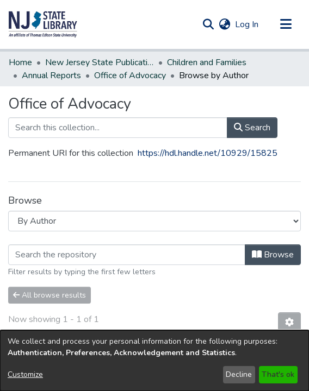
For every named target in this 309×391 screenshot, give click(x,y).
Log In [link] (247, 24)
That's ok (278, 374)
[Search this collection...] (117, 114)
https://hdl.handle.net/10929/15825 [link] (207, 140)
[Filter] (126, 241)
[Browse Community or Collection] (154, 208)
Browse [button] (273, 242)
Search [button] (252, 115)
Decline (239, 374)
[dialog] (154, 360)
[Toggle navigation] (285, 24)
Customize (25, 374)
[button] (43, 24)
